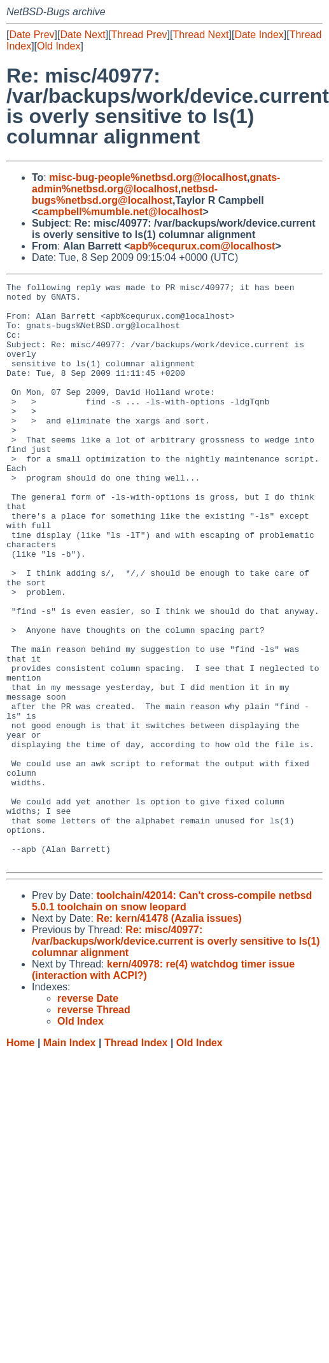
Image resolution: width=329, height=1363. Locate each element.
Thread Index (136, 1159)
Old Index (58, 46)
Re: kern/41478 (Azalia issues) (169, 1034)
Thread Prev (139, 34)
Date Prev (31, 34)
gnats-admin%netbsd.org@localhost (156, 183)
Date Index (258, 34)
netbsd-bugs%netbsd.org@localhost (125, 194)
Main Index (69, 1159)
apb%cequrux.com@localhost (202, 246)
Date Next (82, 34)
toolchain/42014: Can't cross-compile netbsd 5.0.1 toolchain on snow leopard (172, 1017)
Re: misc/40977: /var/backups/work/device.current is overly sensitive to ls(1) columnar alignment (176, 1057)
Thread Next (200, 34)
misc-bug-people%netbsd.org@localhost (148, 177)
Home (20, 1159)
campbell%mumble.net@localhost (120, 211)
